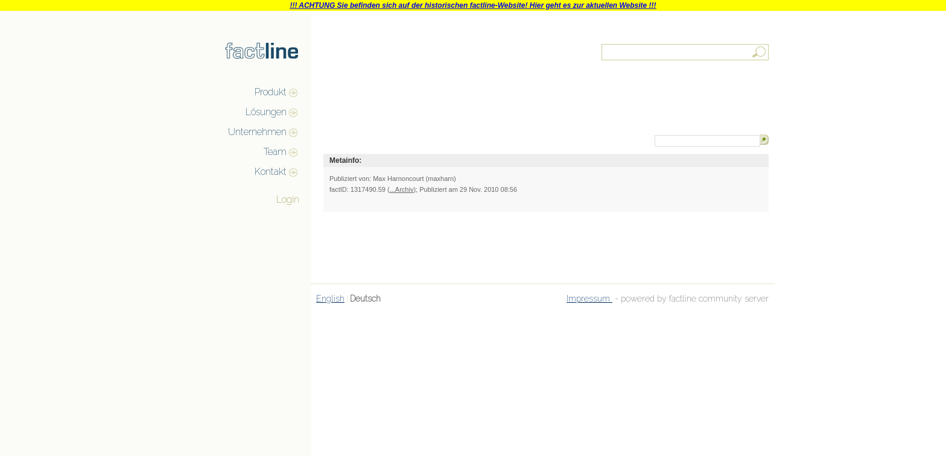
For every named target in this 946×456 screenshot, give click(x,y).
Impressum (589, 298)
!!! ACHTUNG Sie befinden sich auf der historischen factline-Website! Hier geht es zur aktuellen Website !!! (473, 5)
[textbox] (686, 52)
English (330, 298)
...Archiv (402, 189)
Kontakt (271, 171)
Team (275, 151)
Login (287, 199)
